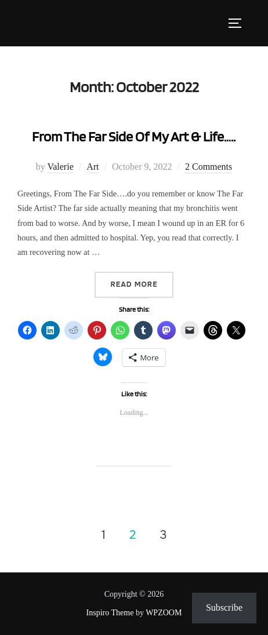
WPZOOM (164, 612)
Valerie (60, 166)
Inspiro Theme (110, 612)
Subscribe (224, 607)
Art (92, 166)
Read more (141, 283)
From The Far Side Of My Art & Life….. (134, 136)
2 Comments (208, 166)
